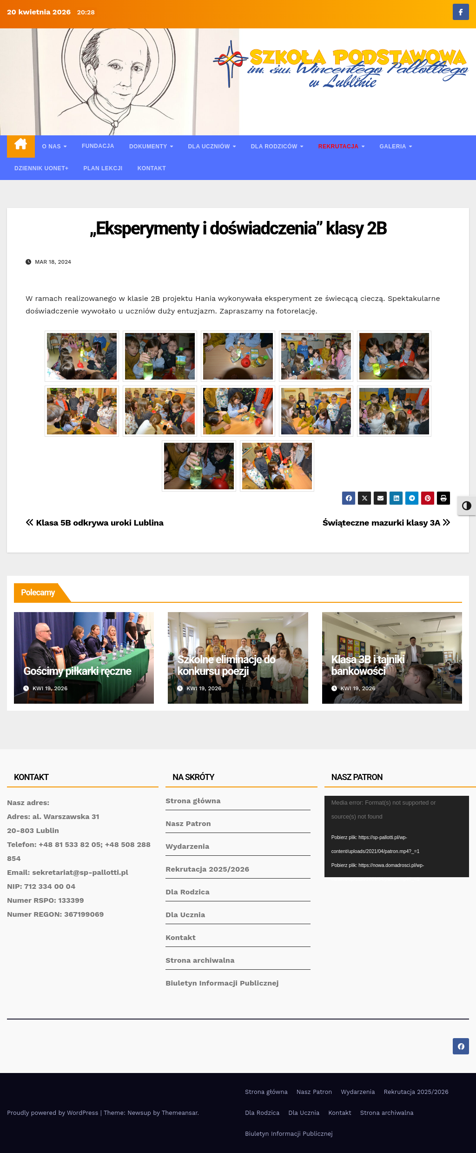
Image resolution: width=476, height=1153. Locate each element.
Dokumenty (149, 146)
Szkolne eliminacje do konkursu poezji (226, 665)
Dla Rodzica (187, 891)
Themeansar (180, 1112)
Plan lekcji (103, 168)
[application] (396, 836)
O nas (52, 146)
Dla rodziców (275, 146)
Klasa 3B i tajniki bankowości (368, 665)
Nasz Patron (188, 823)
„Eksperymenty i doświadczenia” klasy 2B (237, 228)
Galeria (393, 146)
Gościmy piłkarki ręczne (77, 671)
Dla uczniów (209, 146)
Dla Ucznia (185, 914)
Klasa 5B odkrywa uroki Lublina (95, 522)
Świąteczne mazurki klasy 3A (386, 522)
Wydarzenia (187, 846)
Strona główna (192, 800)
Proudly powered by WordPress (53, 1112)
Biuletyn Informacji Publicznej (221, 983)
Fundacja (98, 146)
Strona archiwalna (199, 960)
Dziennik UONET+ (41, 168)
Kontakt (152, 168)
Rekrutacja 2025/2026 (207, 869)
